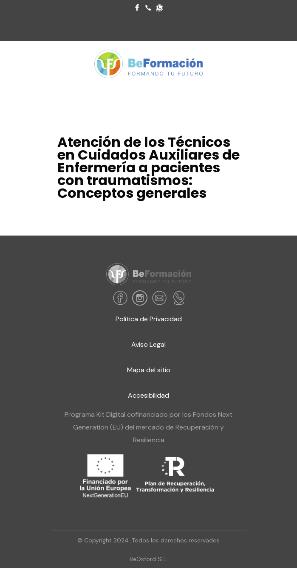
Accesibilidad (148, 395)
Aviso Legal (148, 344)
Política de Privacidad (149, 318)
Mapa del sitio (148, 369)
